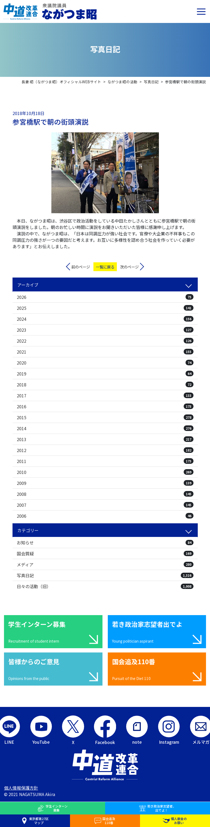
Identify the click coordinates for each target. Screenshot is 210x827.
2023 (105, 330)
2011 (105, 461)
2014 (105, 428)
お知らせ (105, 542)
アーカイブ (27, 285)
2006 (105, 516)
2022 (105, 341)
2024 (105, 319)
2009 (105, 483)
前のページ (80, 267)
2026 (105, 297)
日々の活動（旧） (105, 586)
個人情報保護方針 (21, 788)
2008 (105, 494)
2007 (105, 505)
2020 (105, 362)
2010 (105, 472)
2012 (105, 450)
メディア (105, 564)
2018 (105, 384)
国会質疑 (105, 553)
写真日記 (105, 575)
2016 (105, 406)
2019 (105, 373)
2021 (105, 352)
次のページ (129, 267)
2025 (105, 308)
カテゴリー (28, 530)
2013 (105, 439)
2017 (105, 395)
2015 (105, 417)
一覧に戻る (105, 267)
